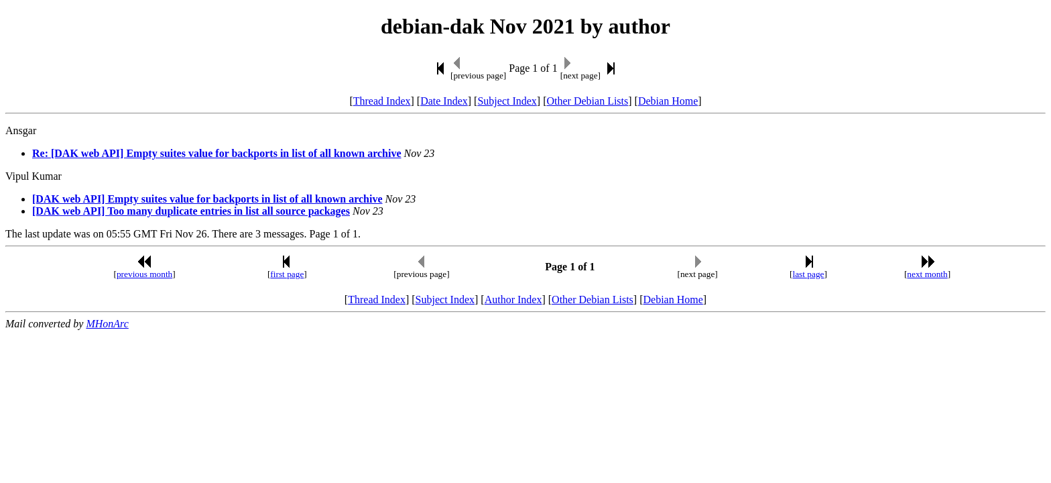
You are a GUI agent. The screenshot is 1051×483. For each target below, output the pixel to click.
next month (927, 274)
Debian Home (668, 101)
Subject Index (506, 101)
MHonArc (107, 323)
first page (287, 274)
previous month (144, 274)
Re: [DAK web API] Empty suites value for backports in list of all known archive (216, 153)
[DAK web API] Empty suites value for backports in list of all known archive (207, 199)
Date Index (444, 101)
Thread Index (382, 101)
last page (808, 274)
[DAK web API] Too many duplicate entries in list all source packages (191, 211)
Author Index (513, 299)
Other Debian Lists (588, 101)
